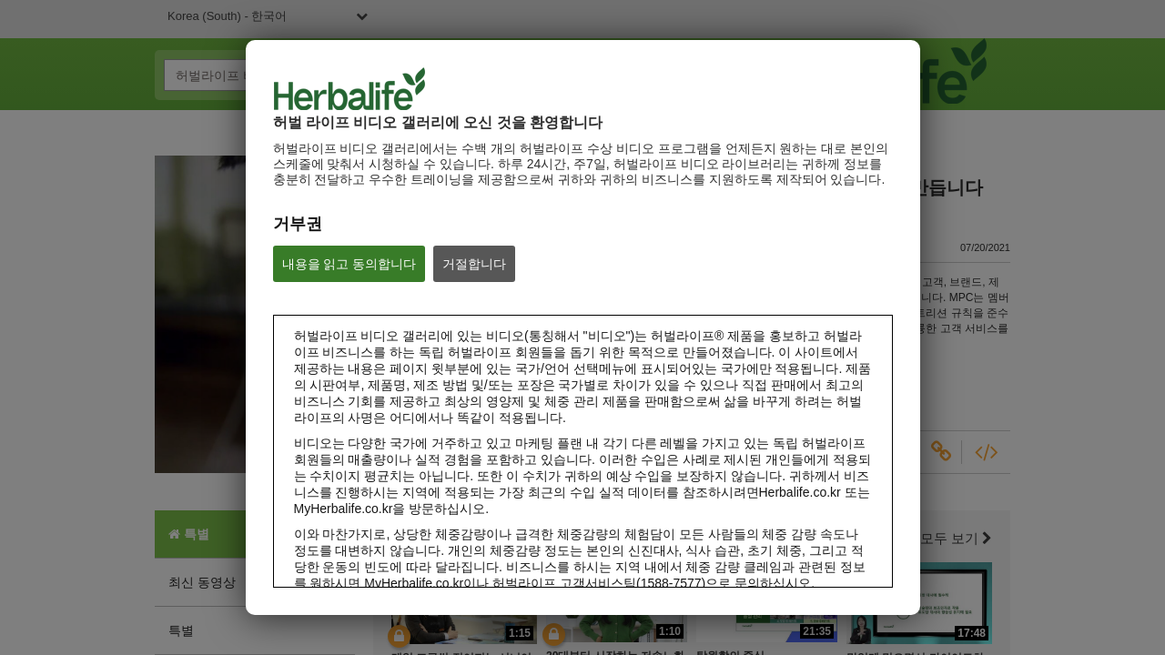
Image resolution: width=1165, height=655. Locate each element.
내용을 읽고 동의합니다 (349, 264)
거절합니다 (474, 264)
